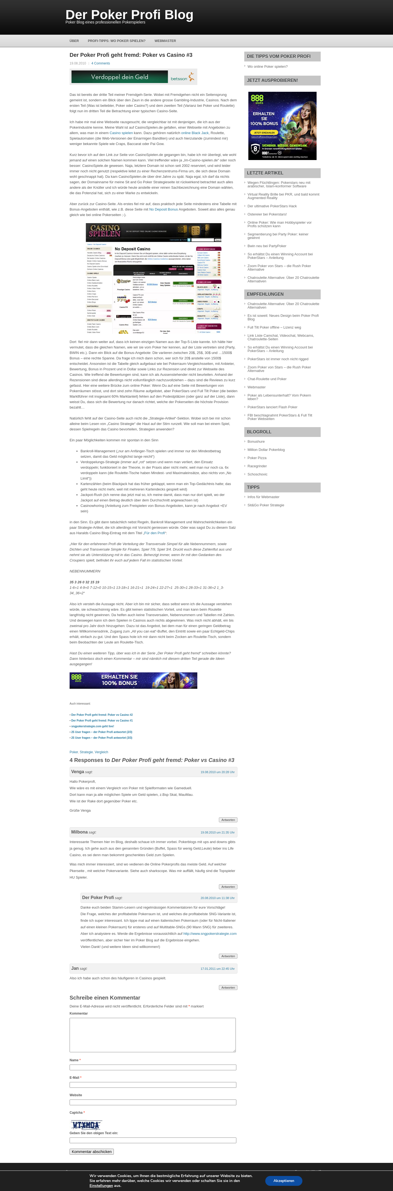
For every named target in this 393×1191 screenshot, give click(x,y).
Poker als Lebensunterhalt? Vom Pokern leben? (279, 397)
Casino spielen (121, 133)
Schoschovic (257, 474)
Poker (74, 752)
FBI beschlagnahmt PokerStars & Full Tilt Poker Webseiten (280, 417)
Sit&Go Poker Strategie (266, 505)
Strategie (86, 752)
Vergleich (101, 752)
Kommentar (79, 1013)
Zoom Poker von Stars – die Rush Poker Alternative (279, 267)
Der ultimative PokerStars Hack (272, 206)
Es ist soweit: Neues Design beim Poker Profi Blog (283, 317)
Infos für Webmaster (263, 497)
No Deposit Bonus (163, 209)
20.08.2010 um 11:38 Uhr (218, 898)
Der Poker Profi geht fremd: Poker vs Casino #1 (102, 720)
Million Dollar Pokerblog (266, 450)
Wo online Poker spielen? (268, 66)
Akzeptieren (283, 1180)
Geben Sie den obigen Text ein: (94, 1140)
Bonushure (256, 441)
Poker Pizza (257, 458)
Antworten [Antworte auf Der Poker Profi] (228, 956)
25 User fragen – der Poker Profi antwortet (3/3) (101, 737)
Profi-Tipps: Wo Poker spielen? (116, 41)
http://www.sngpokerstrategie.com (210, 934)
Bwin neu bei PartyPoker (267, 246)
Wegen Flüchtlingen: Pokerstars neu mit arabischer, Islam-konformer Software (279, 184)
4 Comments (100, 63)
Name (75, 1067)
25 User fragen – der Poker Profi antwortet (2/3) (101, 732)
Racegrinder (257, 466)
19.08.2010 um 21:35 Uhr (218, 832)
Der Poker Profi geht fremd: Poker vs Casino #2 (102, 714)
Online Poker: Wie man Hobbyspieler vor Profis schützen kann (280, 224)
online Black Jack (195, 133)
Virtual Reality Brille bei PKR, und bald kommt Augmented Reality (284, 196)
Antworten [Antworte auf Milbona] (228, 886)
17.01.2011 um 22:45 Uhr (218, 968)
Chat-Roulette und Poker (267, 379)
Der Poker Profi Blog (129, 14)
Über (74, 41)
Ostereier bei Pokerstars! (267, 214)
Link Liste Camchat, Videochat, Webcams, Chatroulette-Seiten (281, 337)
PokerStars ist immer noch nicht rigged (278, 359)
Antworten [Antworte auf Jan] (228, 987)
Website (76, 1102)
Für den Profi (154, 533)
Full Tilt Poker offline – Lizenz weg (274, 327)
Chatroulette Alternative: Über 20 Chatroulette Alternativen (283, 279)
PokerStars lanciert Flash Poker (272, 407)
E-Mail (75, 1084)
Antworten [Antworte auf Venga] (228, 819)
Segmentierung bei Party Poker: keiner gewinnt (278, 236)
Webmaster (165, 41)
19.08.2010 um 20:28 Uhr (218, 772)
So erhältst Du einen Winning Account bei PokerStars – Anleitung (280, 256)
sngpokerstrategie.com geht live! (92, 726)
